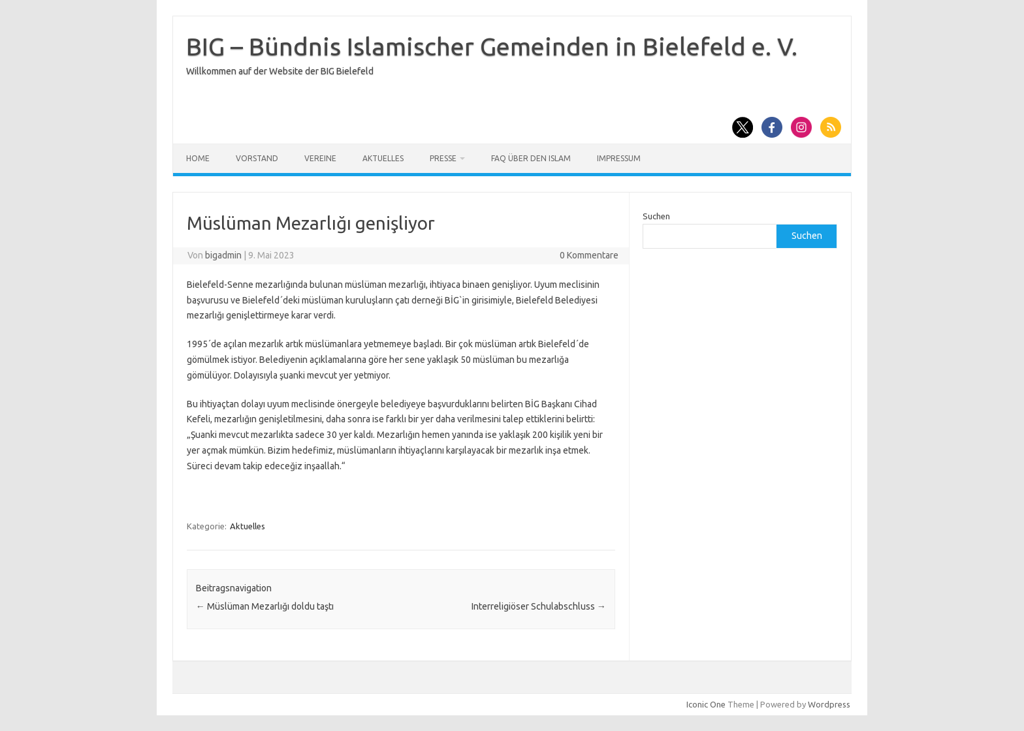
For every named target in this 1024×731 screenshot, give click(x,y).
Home (198, 158)
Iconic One (706, 704)
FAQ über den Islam (531, 158)
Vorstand (257, 158)
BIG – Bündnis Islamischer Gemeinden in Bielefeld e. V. (491, 46)
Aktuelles (383, 158)
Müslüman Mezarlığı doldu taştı (265, 606)
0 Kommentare (589, 255)
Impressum (619, 158)
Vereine (320, 158)
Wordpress (829, 704)
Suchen (656, 216)
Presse (443, 158)
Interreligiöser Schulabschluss (539, 606)
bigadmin (223, 255)
